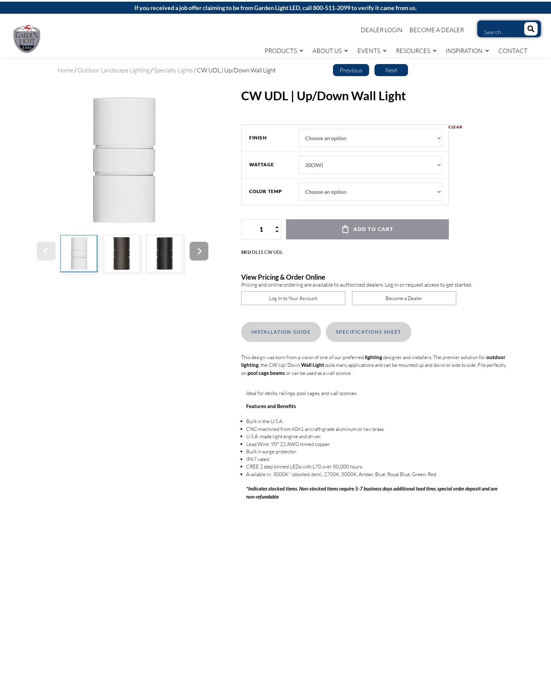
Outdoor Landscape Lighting (113, 70)
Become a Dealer (436, 30)
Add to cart (373, 229)
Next (391, 70)
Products (284, 50)
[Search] (531, 29)
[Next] (199, 251)
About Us (331, 50)
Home (65, 70)
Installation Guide (281, 332)
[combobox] (498, 32)
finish (258, 137)
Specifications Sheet (368, 332)
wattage (261, 164)
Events (372, 50)
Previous (351, 70)
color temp (265, 191)
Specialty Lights (173, 70)
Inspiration (468, 50)
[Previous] (46, 251)
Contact (513, 50)
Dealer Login (382, 30)
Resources (416, 50)
